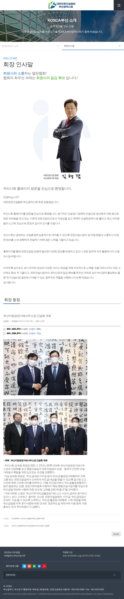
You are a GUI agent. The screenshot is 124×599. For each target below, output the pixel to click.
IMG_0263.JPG (14, 329)
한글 (24, 566)
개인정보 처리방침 (12, 552)
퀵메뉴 (117, 589)
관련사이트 (11, 574)
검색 (5, 5)
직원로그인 (67, 552)
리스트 (116, 534)
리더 (44, 566)
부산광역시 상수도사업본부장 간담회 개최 (28, 518)
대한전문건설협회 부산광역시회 (62, 5)
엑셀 (34, 566)
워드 (39, 566)
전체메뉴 (119, 5)
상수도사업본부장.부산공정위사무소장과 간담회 (30, 526)
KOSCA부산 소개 (10, 46)
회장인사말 (69, 45)
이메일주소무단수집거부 (14, 555)
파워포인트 (29, 566)
